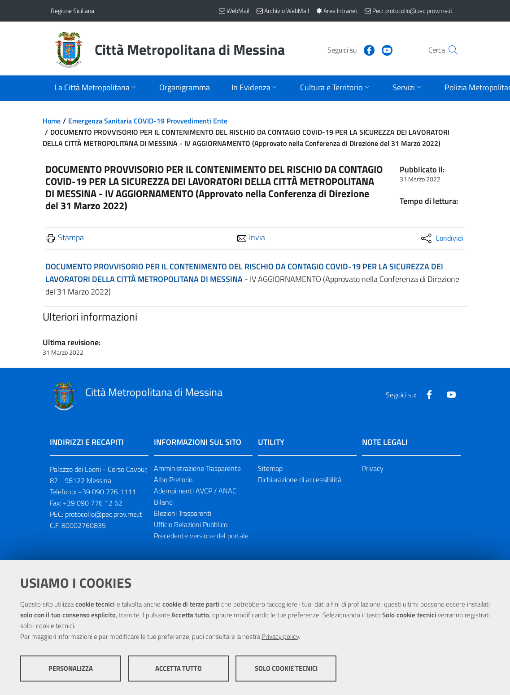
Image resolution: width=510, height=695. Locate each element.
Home (52, 120)
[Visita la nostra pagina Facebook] (352, 49)
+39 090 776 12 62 (92, 502)
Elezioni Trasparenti (182, 513)
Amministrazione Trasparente (197, 468)
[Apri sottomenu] (96, 88)
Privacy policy (280, 636)
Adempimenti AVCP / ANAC (195, 490)
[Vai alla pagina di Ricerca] (449, 50)
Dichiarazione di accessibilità (299, 479)
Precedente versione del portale (201, 535)
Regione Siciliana (72, 10)
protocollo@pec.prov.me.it (103, 514)
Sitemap (270, 468)
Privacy (373, 468)
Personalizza (70, 668)
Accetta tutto (178, 668)
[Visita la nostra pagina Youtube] (370, 49)
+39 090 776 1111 (107, 491)
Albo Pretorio (173, 479)
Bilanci (164, 502)
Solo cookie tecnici (286, 668)
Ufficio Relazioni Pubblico (190, 524)
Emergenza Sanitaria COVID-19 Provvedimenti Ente (147, 120)
